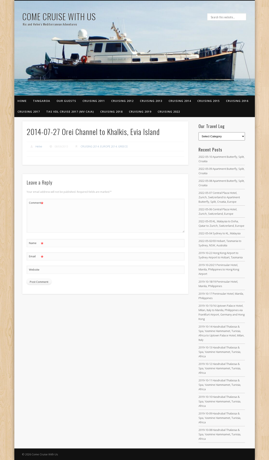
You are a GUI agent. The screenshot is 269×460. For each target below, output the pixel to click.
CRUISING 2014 (180, 101)
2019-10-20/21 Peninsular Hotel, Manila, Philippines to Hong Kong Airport (219, 269)
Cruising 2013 (151, 101)
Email (36, 256)
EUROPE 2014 (108, 146)
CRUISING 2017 (29, 111)
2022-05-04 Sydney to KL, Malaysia (220, 233)
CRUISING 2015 (208, 101)
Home (22, 101)
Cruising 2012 (122, 101)
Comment (36, 202)
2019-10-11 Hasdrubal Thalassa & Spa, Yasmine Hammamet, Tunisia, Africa (220, 384)
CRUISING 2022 (169, 111)
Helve (38, 146)
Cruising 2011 (93, 101)
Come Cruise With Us (59, 16)
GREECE (123, 146)
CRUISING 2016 (237, 101)
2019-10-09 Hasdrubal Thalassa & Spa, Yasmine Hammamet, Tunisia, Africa (220, 417)
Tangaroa (41, 101)
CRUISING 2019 (140, 111)
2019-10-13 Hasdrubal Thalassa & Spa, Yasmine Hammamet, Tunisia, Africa (220, 351)
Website (34, 269)
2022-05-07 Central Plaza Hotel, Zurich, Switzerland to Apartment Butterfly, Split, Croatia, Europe (219, 197)
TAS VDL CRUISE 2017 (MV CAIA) (70, 111)
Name (36, 243)
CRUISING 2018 (111, 111)
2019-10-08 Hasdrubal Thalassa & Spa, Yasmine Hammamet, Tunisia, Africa (220, 434)
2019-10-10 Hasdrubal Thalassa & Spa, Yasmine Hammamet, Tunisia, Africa (220, 401)
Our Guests (66, 101)
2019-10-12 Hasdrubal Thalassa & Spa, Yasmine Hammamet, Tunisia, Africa (220, 368)
